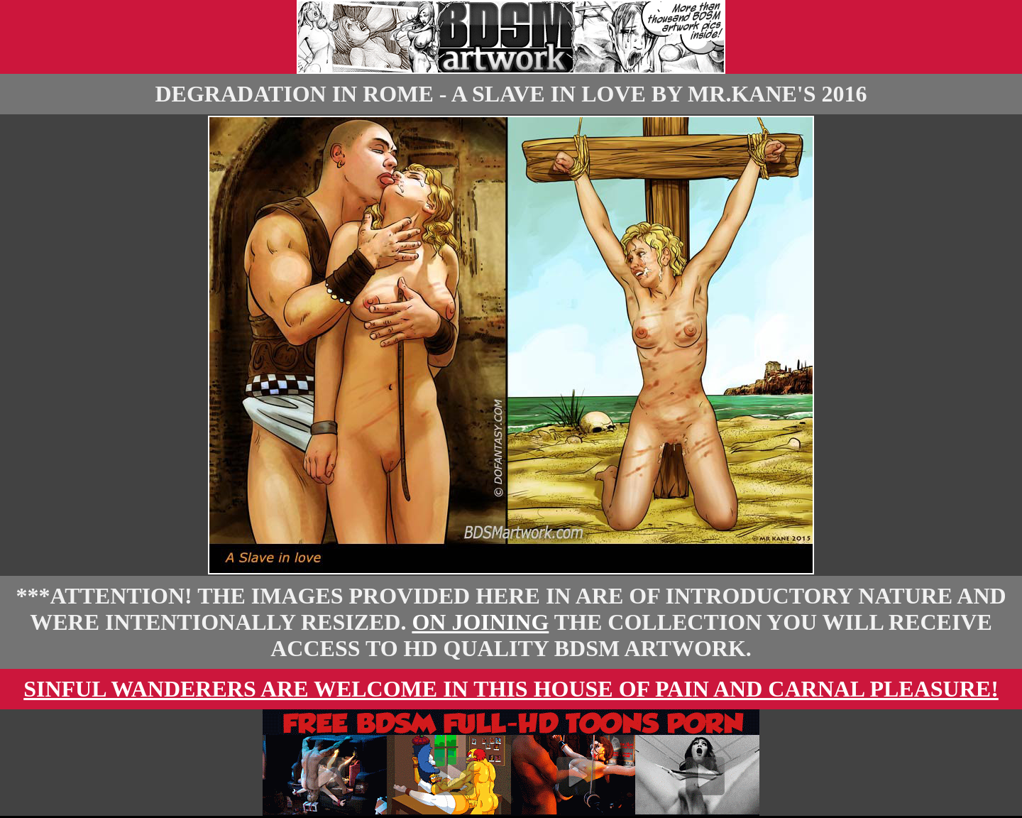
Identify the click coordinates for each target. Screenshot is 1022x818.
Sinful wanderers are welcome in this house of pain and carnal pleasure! (511, 689)
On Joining (480, 622)
